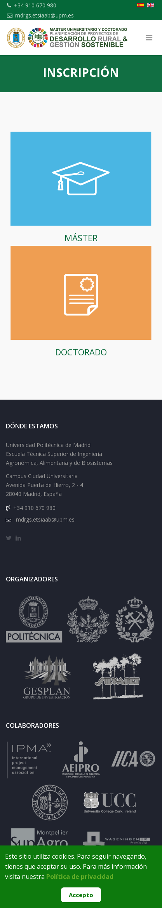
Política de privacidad (79, 876)
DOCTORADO (81, 352)
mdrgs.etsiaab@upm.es (44, 15)
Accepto (81, 895)
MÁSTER (81, 238)
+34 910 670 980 (35, 5)
